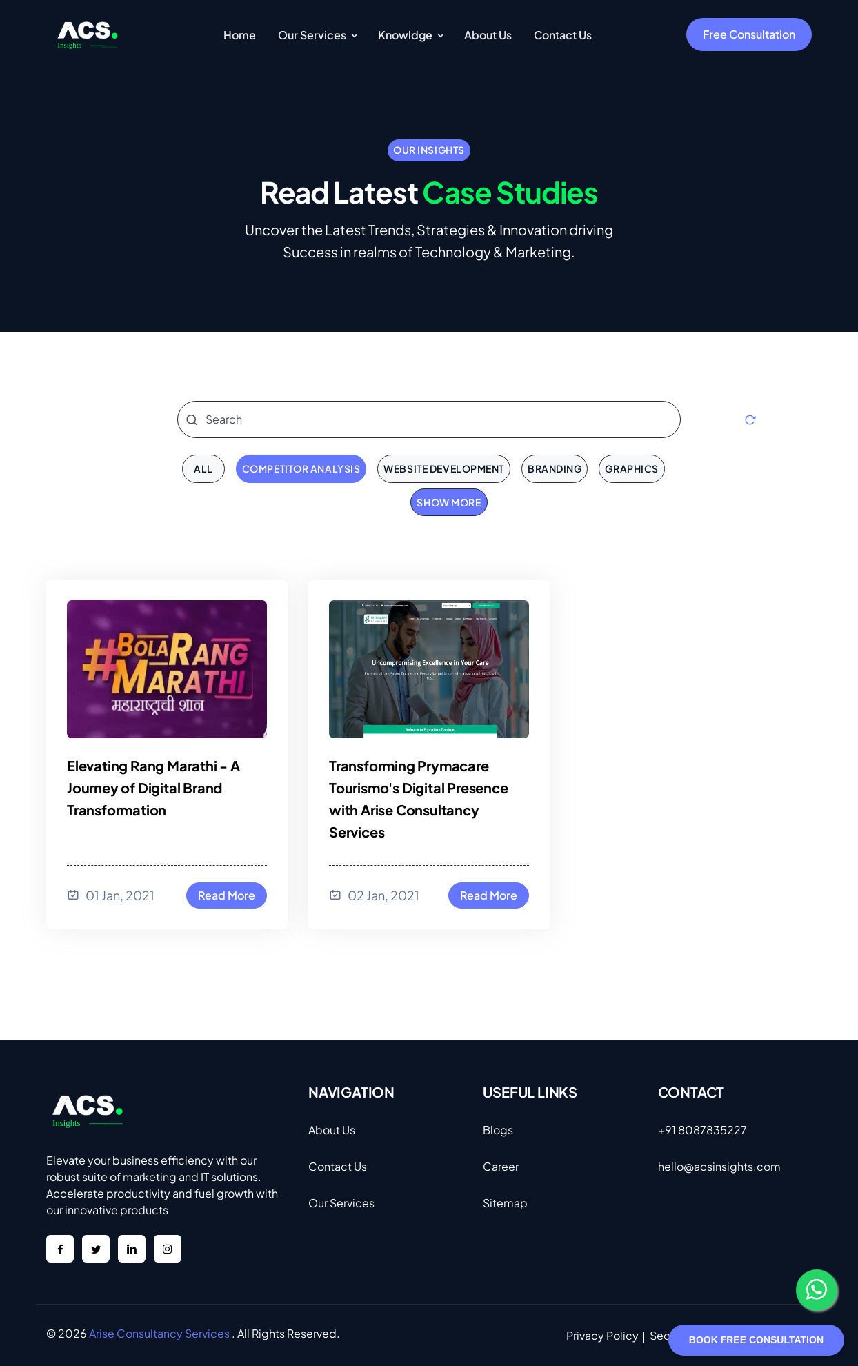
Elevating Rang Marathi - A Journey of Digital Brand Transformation (153, 787)
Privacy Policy (602, 1335)
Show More (449, 502)
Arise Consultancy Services (159, 1333)
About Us (331, 1129)
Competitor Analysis (301, 468)
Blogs (498, 1129)
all (203, 468)
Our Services (341, 1203)
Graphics (631, 468)
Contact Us (337, 1166)
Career (501, 1166)
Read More (226, 895)
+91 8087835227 (702, 1129)
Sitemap (505, 1203)
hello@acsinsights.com (719, 1166)
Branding (554, 468)
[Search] (429, 419)
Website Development (443, 468)
